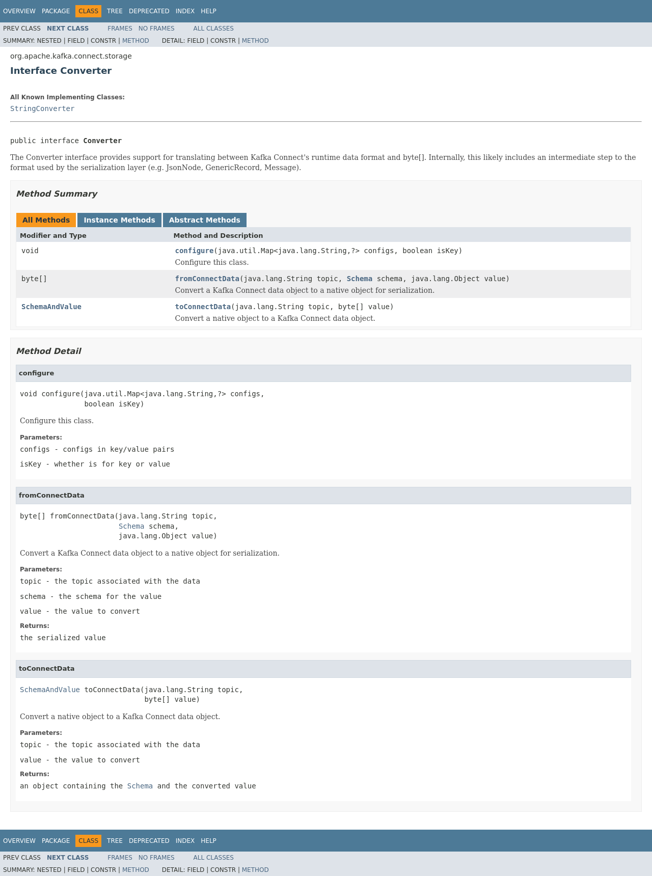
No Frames (157, 28)
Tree (115, 11)
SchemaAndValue (51, 307)
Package (56, 11)
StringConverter (42, 108)
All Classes (214, 28)
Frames (119, 28)
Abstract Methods (204, 220)
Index (185, 11)
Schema (360, 279)
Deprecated (149, 11)
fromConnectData (207, 279)
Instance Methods (119, 220)
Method (135, 40)
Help (208, 11)
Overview (19, 11)
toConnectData (203, 307)
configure (194, 251)
